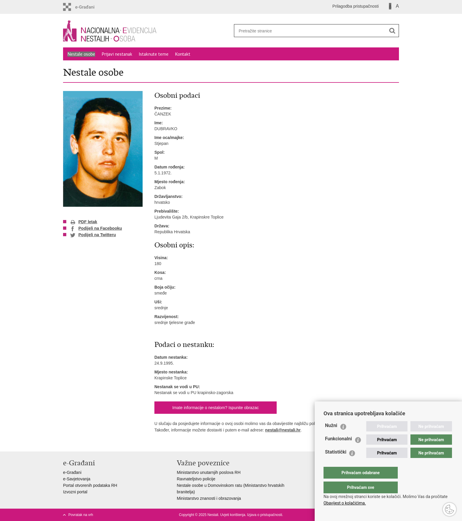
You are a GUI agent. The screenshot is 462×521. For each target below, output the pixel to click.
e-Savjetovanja (76, 479)
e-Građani (72, 472)
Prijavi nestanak (117, 54)
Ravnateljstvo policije (196, 479)
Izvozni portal (75, 491)
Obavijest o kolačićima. (345, 503)
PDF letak (83, 222)
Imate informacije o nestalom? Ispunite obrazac (215, 407)
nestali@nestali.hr (283, 430)
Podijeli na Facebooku (96, 228)
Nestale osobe (81, 54)
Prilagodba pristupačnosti (355, 6)
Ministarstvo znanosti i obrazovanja (209, 498)
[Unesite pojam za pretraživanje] (308, 31)
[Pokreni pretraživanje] (392, 30)
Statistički (335, 464)
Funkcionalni (338, 450)
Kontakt (182, 54)
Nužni (331, 437)
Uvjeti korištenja (232, 515)
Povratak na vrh (80, 515)
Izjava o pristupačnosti (264, 515)
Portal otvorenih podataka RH (90, 485)
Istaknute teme (154, 54)
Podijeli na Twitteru (93, 235)
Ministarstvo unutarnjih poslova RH (208, 472)
